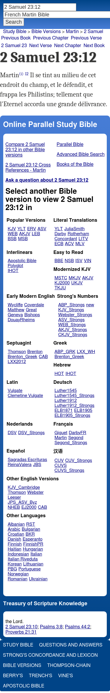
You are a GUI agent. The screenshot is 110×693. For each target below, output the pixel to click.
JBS (37, 464)
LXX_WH (86, 352)
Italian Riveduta (23, 559)
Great (31, 310)
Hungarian (33, 549)
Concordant (66, 239)
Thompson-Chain (69, 665)
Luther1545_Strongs (74, 395)
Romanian (17, 579)
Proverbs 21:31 (21, 632)
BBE (59, 261)
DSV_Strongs (31, 433)
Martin (72, 31)
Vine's (65, 675)
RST (30, 524)
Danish (14, 539)
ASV (42, 229)
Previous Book (16, 38)
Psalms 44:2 (77, 627)
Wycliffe (15, 305)
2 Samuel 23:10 (22, 627)
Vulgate (15, 390)
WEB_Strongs (72, 325)
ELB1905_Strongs (72, 415)
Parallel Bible (70, 144)
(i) (21, 73)
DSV (12, 433)
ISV (78, 261)
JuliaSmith (74, 229)
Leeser (14, 497)
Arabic (14, 529)
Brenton (35, 352)
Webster (35, 492)
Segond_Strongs (71, 443)
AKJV (24, 234)
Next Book (94, 45)
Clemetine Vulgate (25, 395)
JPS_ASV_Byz (22, 502)
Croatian (16, 534)
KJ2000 (62, 283)
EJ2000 (28, 507)
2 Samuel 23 (14, 45)
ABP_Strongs (71, 305)
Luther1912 (66, 400)
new (90, 305)
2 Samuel (93, 31)
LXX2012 (17, 362)
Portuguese (29, 569)
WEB (13, 234)
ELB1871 (64, 410)
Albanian (16, 524)
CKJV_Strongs (72, 335)
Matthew (16, 310)
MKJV (75, 278)
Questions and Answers (70, 645)
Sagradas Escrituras (27, 460)
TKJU (60, 288)
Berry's (13, 675)
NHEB (14, 507)
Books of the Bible (75, 164)
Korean (15, 564)
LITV (83, 239)
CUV (59, 460)
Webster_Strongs (75, 315)
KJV (12, 229)
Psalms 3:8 (51, 627)
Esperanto (33, 539)
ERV (31, 229)
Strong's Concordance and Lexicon (50, 655)
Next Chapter (67, 45)
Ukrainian (38, 579)
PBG (12, 569)
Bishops (32, 315)
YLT (21, 229)
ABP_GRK (65, 352)
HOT (59, 374)
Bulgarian (31, 529)
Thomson (17, 352)
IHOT (13, 271)
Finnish (15, 544)
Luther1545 (66, 390)
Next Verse (40, 45)
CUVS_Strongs (69, 470)
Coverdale (34, 305)
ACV (69, 244)
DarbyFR (78, 433)
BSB (12, 239)
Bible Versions (46, 31)
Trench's (40, 675)
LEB (36, 234)
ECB (59, 244)
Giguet (61, 433)
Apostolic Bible (23, 686)
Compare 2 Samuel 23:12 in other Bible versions (25, 149)
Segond (75, 438)
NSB (69, 261)
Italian (36, 554)
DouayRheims (21, 320)
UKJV (77, 283)
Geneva (15, 315)
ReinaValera (19, 464)
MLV (79, 244)
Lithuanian (33, 564)
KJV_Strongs (71, 310)
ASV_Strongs (71, 320)
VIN (87, 261)
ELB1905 (83, 410)
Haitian (14, 549)
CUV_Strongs (78, 460)
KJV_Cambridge (24, 487)
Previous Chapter (51, 38)
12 (26, 73)
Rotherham (78, 234)
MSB (23, 239)
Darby (60, 234)
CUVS (61, 465)
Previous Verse (86, 38)
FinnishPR (33, 544)
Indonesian (18, 554)
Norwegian (18, 574)
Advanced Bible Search (80, 154)
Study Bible (14, 31)
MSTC (61, 278)
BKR (30, 534)
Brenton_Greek (22, 357)
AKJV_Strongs (72, 330)
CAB (43, 357)
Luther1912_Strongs (74, 405)
